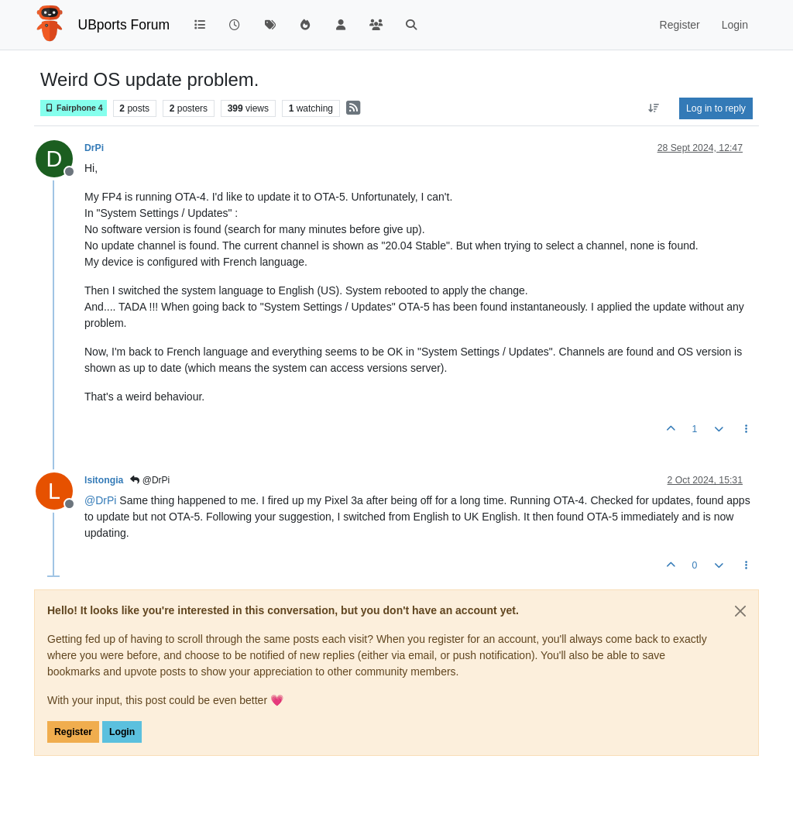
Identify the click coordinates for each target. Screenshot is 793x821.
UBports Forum (124, 25)
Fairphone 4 (73, 108)
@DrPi (150, 480)
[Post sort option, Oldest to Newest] (654, 108)
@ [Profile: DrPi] (100, 500)
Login (122, 732)
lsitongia (103, 480)
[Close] (740, 611)
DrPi (94, 148)
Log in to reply (716, 108)
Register (73, 732)
